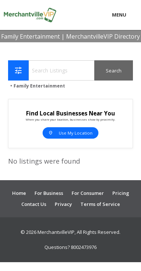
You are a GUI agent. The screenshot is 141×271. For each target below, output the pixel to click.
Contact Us (33, 204)
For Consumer (88, 193)
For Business (49, 193)
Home (19, 193)
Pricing (120, 193)
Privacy (63, 204)
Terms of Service (100, 204)
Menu (119, 14)
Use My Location (70, 133)
